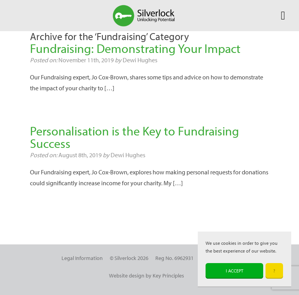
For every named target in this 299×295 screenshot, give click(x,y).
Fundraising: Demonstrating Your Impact (135, 48)
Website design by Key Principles (146, 275)
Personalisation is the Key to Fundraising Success (134, 137)
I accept (234, 271)
